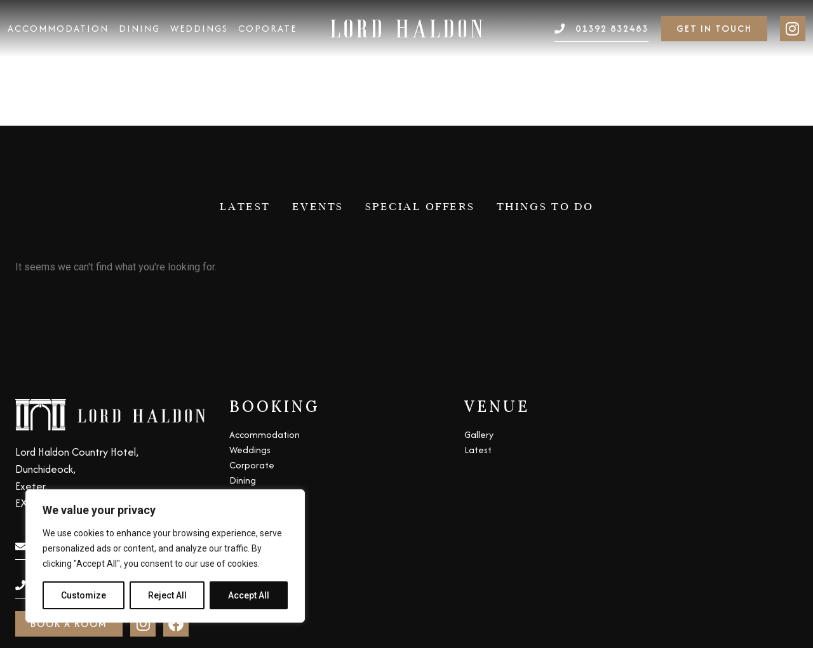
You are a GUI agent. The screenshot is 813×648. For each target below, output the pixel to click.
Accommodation (58, 28)
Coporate (267, 28)
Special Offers (420, 81)
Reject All (167, 595)
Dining (139, 28)
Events (318, 81)
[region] (165, 556)
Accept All (248, 595)
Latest (245, 81)
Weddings (199, 28)
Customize (83, 595)
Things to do (545, 81)
